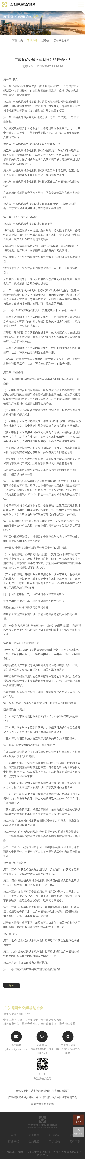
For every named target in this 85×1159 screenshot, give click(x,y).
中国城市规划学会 (67, 1097)
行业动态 (54, 1134)
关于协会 (34, 1134)
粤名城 (50, 1104)
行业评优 (13, 1141)
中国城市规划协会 (46, 1097)
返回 (11, 985)
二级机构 (54, 1141)
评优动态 (17, 40)
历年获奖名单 (62, 40)
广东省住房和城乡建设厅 (22, 1097)
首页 (10, 16)
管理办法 (38, 16)
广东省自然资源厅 (59, 1090)
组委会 (45, 40)
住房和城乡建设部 (39, 1090)
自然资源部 (22, 1090)
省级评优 (23, 16)
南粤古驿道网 (38, 1104)
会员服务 (34, 1141)
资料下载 (74, 1141)
